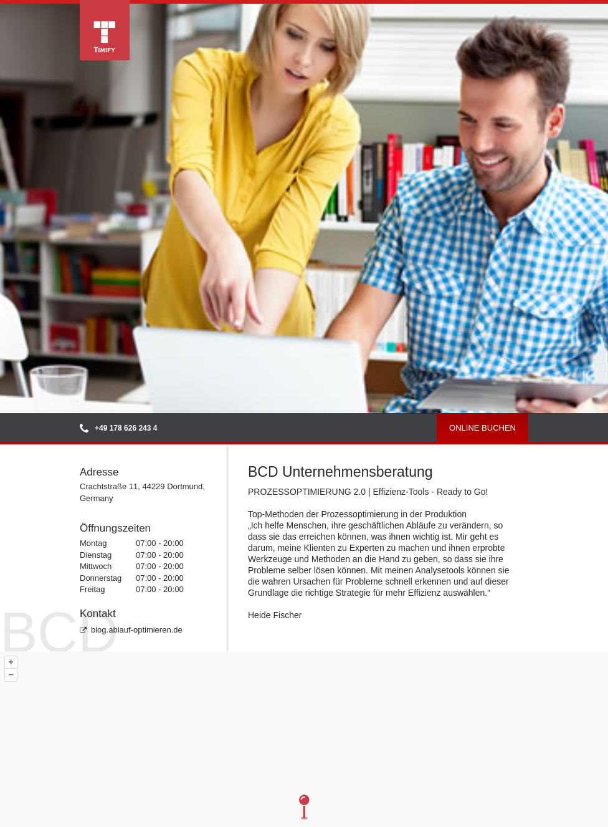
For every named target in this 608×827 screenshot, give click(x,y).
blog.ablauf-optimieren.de (131, 629)
